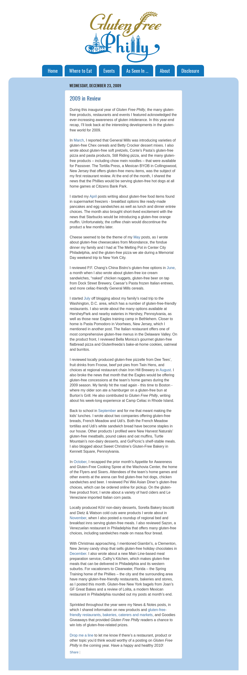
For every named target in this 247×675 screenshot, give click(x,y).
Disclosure (190, 70)
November (78, 518)
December (78, 554)
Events (109, 70)
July (87, 298)
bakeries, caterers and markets (127, 615)
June (171, 268)
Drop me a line (81, 635)
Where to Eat (80, 70)
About (165, 70)
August (165, 370)
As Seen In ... (137, 70)
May (136, 237)
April (93, 196)
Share (74, 652)
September (107, 411)
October (80, 462)
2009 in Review (85, 98)
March (79, 140)
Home (53, 70)
